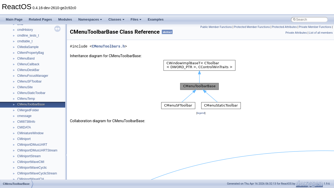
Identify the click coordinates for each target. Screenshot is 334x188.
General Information (23, 36)
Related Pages (40, 19)
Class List (20, 70)
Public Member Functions (216, 27)
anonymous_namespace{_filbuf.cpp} (42, 99)
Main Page (14, 19)
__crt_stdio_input (29, 76)
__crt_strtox (25, 87)
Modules (65, 19)
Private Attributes (296, 32)
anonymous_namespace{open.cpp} (41, 156)
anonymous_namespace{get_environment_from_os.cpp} (56, 128)
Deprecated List (20, 47)
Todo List (15, 41)
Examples (156, 19)
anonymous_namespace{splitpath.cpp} (44, 168)
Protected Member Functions (252, 27)
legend (201, 112)
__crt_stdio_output (30, 82)
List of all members (321, 32)
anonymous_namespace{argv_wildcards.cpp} (48, 105)
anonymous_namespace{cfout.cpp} (41, 110)
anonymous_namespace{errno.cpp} (42, 122)
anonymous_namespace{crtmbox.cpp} (43, 116)
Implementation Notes (24, 24)
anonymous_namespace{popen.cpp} (42, 162)
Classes (116, 19)
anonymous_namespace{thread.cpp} (42, 179)
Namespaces (90, 19)
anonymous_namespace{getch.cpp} (42, 133)
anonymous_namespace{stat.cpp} (40, 173)
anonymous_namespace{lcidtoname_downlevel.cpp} (53, 145)
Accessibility (25, 93)
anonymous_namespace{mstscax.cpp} (44, 150)
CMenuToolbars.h (108, 46)
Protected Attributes (284, 27)
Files (136, 19)
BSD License (18, 30)
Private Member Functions (315, 27)
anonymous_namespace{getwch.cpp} (43, 139)
